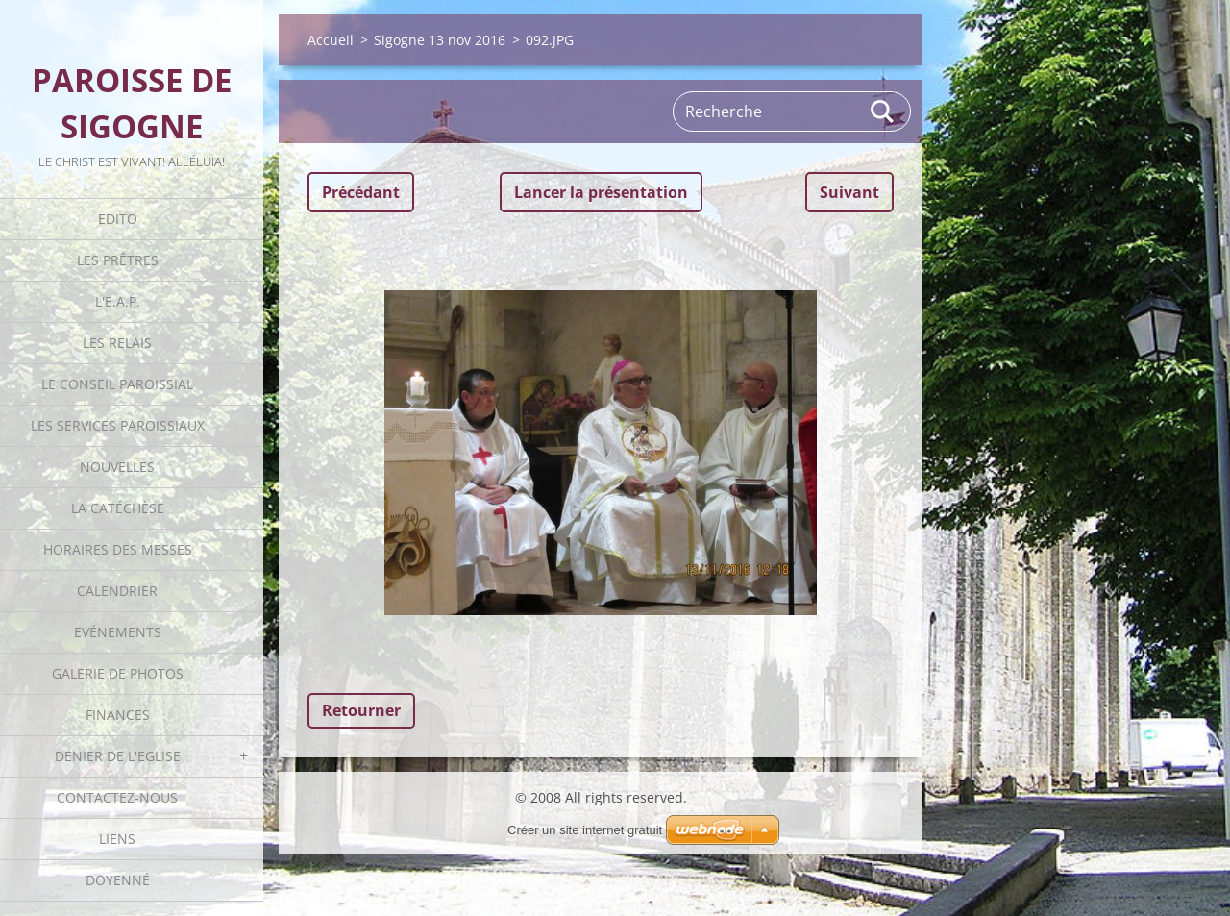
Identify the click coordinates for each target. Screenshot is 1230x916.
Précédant (361, 192)
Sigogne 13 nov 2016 (439, 40)
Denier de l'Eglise (118, 756)
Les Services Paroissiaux (118, 425)
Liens (117, 838)
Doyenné (118, 880)
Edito (117, 219)
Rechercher (883, 111)
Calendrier (117, 591)
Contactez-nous (117, 797)
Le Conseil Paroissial (117, 384)
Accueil (331, 40)
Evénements (117, 632)
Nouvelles (117, 467)
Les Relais (117, 343)
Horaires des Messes (117, 549)
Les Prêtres (118, 260)
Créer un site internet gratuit (584, 830)
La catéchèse (117, 508)
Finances (118, 715)
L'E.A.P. (117, 301)
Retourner (361, 710)
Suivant (849, 192)
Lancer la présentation (601, 192)
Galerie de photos (118, 673)
